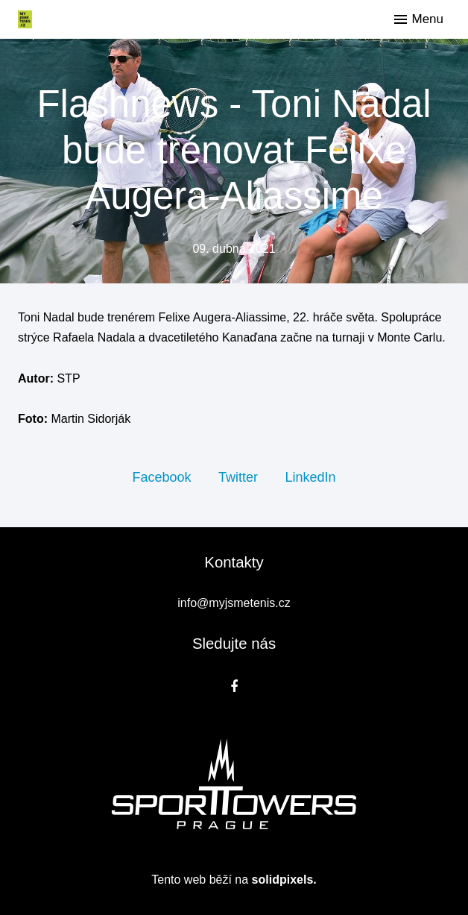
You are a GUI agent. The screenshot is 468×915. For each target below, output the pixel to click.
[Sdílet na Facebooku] (161, 476)
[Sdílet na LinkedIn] (310, 476)
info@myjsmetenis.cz (233, 603)
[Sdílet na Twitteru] (238, 476)
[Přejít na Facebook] (234, 686)
